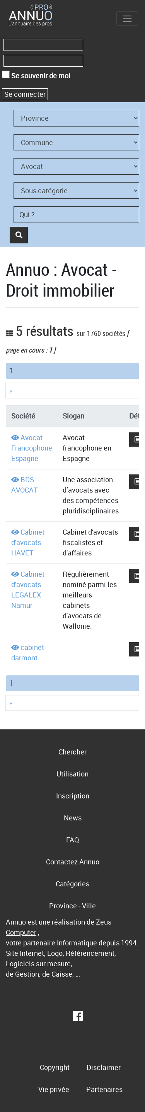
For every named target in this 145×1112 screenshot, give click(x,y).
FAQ (72, 839)
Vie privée (53, 1089)
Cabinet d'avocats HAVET (27, 542)
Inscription (72, 795)
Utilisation (72, 773)
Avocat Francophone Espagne (31, 448)
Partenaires (104, 1089)
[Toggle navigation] (127, 18)
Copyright (55, 1067)
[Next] (72, 390)
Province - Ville (72, 905)
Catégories (72, 883)
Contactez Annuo (72, 861)
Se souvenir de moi (36, 75)
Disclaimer (104, 1067)
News (73, 817)
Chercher (72, 751)
